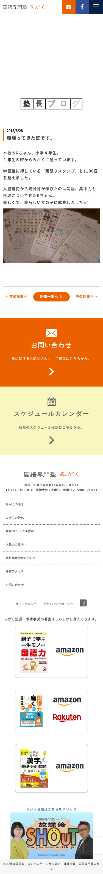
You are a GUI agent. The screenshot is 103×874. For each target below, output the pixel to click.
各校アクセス (15, 571)
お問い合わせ (15, 584)
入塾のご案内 (15, 544)
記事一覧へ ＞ (51, 296)
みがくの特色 (15, 517)
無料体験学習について (21, 557)
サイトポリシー (26, 603)
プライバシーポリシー (58, 603)
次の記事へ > (86, 296)
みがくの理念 (15, 504)
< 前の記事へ (16, 296)
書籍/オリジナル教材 (20, 531)
